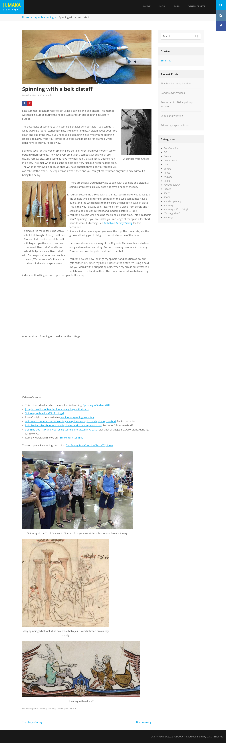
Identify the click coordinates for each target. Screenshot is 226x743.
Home (147, 6)
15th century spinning (70, 437)
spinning (52, 708)
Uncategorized (172, 213)
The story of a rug (32, 722)
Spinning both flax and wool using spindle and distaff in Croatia (61, 429)
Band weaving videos (173, 93)
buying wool (170, 160)
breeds (167, 156)
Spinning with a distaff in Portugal (44, 413)
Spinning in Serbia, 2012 (97, 405)
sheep (167, 193)
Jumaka (12, 5)
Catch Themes (215, 736)
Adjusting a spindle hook (175, 125)
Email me (166, 60)
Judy (50, 95)
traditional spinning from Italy (77, 417)
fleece (167, 172)
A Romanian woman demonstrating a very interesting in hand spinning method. (70, 421)
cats (166, 164)
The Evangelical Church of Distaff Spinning (90, 445)
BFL (166, 152)
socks (167, 197)
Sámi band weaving (172, 116)
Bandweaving (143, 722)
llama (167, 181)
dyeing (167, 168)
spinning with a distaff (67, 708)
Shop (161, 6)
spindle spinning (45, 17)
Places (167, 189)
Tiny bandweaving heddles (176, 83)
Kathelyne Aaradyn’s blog (118, 223)
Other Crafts (196, 6)
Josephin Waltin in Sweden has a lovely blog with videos (57, 409)
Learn (176, 6)
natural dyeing (172, 185)
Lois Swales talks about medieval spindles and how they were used (63, 425)
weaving (168, 217)
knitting (168, 176)
